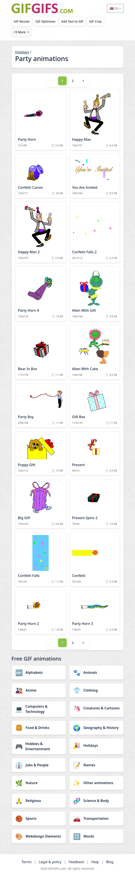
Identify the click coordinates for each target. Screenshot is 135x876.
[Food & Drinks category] (39, 728)
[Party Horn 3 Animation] (95, 612)
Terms (27, 861)
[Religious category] (39, 801)
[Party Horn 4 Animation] (40, 294)
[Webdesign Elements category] (39, 836)
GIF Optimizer (45, 21)
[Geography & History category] (96, 728)
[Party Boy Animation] (40, 405)
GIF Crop (95, 21)
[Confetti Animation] (95, 559)
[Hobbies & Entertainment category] (39, 746)
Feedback (76, 861)
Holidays (22, 52)
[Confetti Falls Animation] (40, 559)
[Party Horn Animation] (40, 119)
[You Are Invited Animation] (95, 176)
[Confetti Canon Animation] (40, 176)
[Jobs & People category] (39, 765)
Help (95, 861)
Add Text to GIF (72, 21)
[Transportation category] (96, 818)
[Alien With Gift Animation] (95, 294)
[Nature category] (39, 783)
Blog (109, 861)
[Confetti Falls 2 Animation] (95, 232)
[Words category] (96, 836)
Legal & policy (50, 861)
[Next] (83, 80)
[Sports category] (39, 818)
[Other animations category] (96, 783)
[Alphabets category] (39, 672)
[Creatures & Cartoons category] (96, 708)
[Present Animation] (95, 453)
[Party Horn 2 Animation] (40, 612)
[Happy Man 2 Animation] (40, 232)
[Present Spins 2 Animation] (95, 503)
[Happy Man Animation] (95, 119)
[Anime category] (39, 690)
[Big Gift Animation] (40, 503)
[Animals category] (96, 672)
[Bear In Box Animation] (40, 352)
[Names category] (96, 765)
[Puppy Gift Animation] (40, 453)
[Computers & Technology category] (39, 709)
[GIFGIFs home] (42, 8)
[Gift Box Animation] (95, 405)
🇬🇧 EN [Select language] (114, 8)
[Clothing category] (96, 690)
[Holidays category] (96, 745)
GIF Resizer (22, 21)
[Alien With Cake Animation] (95, 352)
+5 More (20, 32)
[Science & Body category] (96, 801)
